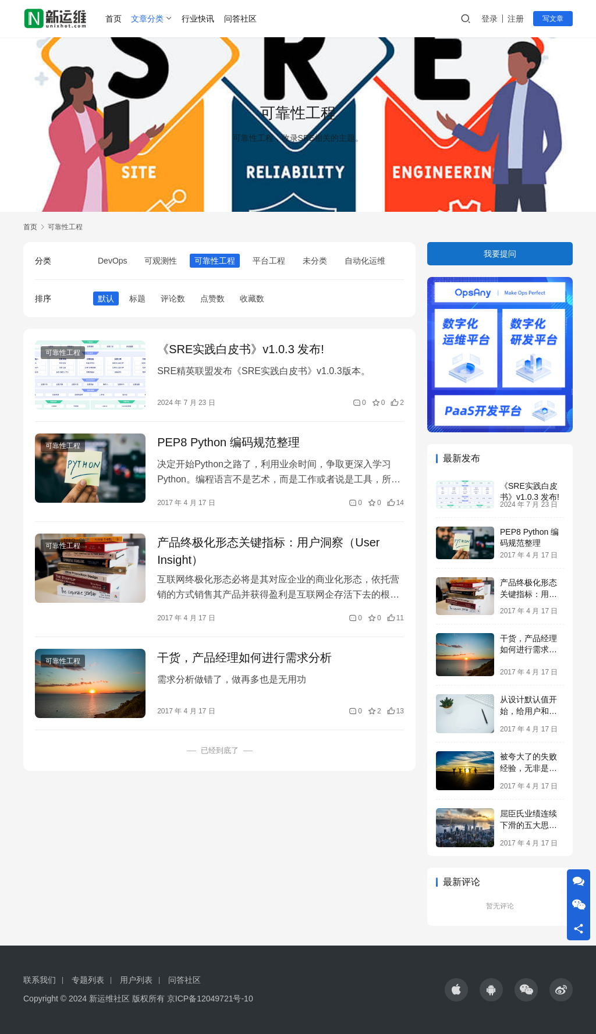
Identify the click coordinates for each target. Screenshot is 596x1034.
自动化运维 (365, 260)
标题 (137, 298)
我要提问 (500, 253)
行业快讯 (198, 18)
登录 (489, 18)
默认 (106, 298)
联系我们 (39, 980)
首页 (113, 18)
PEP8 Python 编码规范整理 (228, 442)
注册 (516, 18)
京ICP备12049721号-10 (210, 998)
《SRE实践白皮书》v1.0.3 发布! (240, 349)
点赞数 (212, 298)
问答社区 (240, 18)
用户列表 (136, 980)
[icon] (456, 989)
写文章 (552, 19)
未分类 (315, 260)
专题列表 (88, 980)
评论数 (173, 298)
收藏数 (252, 298)
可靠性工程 (214, 260)
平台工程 (269, 260)
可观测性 (160, 260)
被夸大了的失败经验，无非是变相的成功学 (528, 768)
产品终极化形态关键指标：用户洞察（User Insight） (268, 551)
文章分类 (147, 18)
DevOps (112, 260)
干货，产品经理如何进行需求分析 (244, 657)
